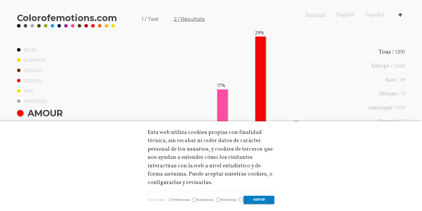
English (345, 15)
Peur (26, 50)
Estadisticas (205, 200)
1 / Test (150, 19)
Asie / (395, 80)
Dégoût (29, 70)
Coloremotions (67, 18)
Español (374, 15)
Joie (25, 91)
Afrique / (391, 94)
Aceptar (259, 199)
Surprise (31, 60)
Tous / (392, 52)
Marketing (228, 200)
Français (316, 15)
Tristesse (32, 101)
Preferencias (181, 200)
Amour (40, 113)
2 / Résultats (189, 19)
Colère (29, 81)
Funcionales (156, 200)
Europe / (388, 66)
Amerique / (386, 108)
